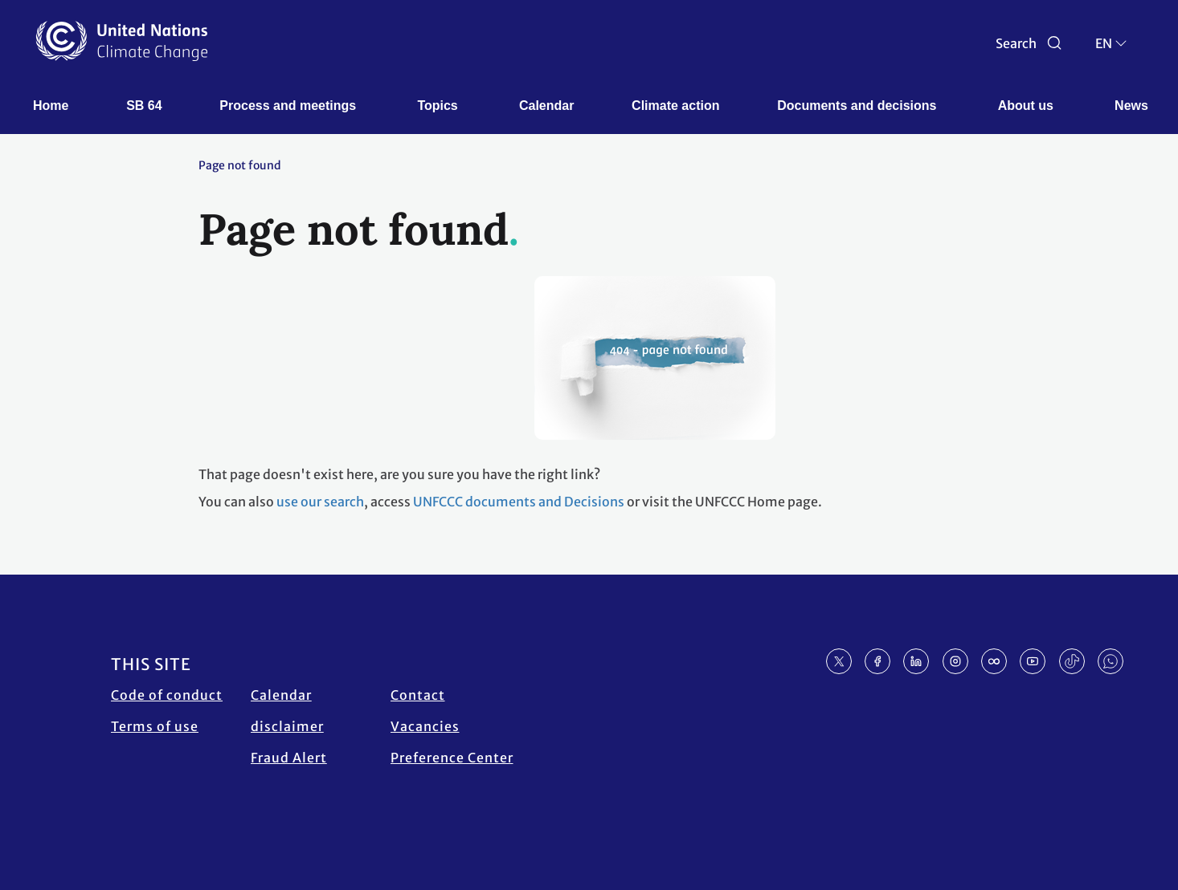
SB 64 (144, 105)
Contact (418, 695)
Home (50, 105)
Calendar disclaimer (287, 710)
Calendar (546, 105)
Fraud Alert (289, 758)
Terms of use (154, 726)
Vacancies (425, 726)
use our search (320, 502)
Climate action (675, 105)
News (1131, 105)
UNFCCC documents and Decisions (518, 502)
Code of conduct (167, 695)
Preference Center (452, 758)
